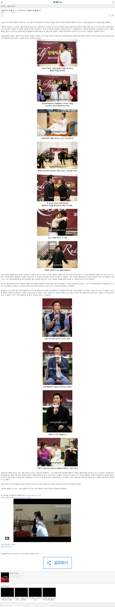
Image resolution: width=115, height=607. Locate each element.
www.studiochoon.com (22, 497)
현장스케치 (11, 6)
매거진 (3, 6)
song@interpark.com (32, 495)
